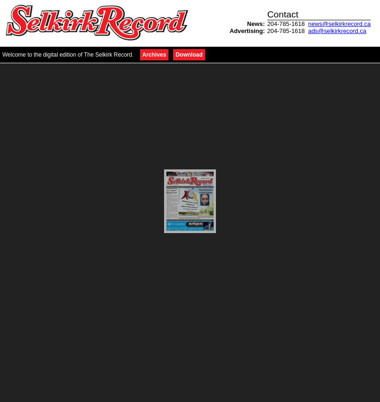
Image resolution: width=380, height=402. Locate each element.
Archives (154, 54)
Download (188, 54)
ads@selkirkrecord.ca (337, 30)
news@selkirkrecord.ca (339, 23)
